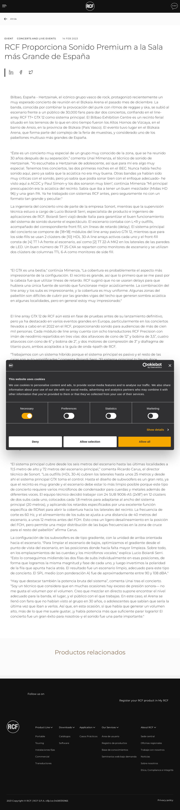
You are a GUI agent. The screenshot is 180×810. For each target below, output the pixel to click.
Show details (155, 429)
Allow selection (90, 441)
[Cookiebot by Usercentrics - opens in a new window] (145, 365)
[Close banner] (170, 365)
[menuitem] (40, 736)
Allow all (144, 441)
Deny (35, 441)
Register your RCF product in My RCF (143, 700)
